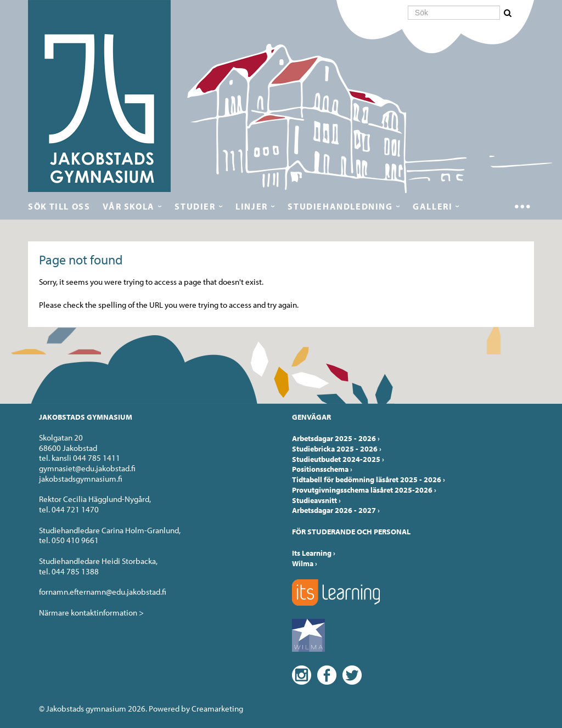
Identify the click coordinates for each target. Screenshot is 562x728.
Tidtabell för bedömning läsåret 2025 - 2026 (368, 479)
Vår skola (128, 206)
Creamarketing (217, 708)
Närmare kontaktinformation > (91, 612)
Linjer (251, 206)
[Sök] (454, 12)
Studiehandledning (340, 206)
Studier (195, 206)
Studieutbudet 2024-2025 (338, 459)
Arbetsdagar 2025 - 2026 (336, 438)
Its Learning (313, 553)
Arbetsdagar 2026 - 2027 (336, 510)
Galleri (432, 206)
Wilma (304, 563)
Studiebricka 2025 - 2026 (336, 449)
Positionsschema (322, 469)
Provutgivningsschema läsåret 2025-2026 (364, 490)
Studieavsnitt (316, 500)
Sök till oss (59, 206)
